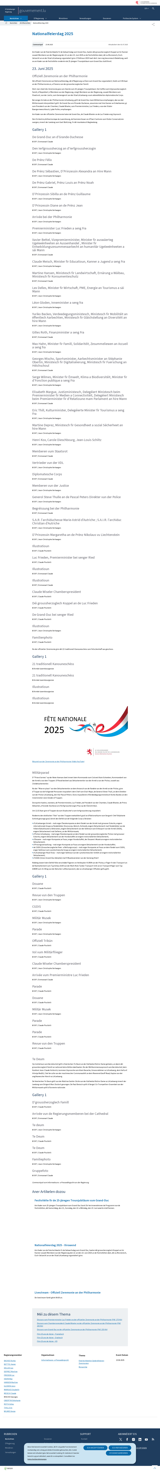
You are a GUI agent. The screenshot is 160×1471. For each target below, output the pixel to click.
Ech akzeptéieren (95, 1447)
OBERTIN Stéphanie (12, 1400)
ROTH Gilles (9, 1404)
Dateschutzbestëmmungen (37, 1459)
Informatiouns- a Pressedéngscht (55, 1360)
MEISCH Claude (10, 1393)
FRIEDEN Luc (9, 1375)
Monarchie (83, 1367)
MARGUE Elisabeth (11, 1389)
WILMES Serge (9, 1411)
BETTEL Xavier (10, 1364)
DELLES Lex (8, 1368)
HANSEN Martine (11, 1382)
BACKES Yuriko (10, 1360)
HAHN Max (8, 1379)
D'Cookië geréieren (118, 1453)
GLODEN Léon (9, 1386)
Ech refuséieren (120, 1447)
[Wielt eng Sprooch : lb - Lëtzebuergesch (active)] (147, 8)
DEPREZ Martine (10, 1371)
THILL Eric (8, 1407)
